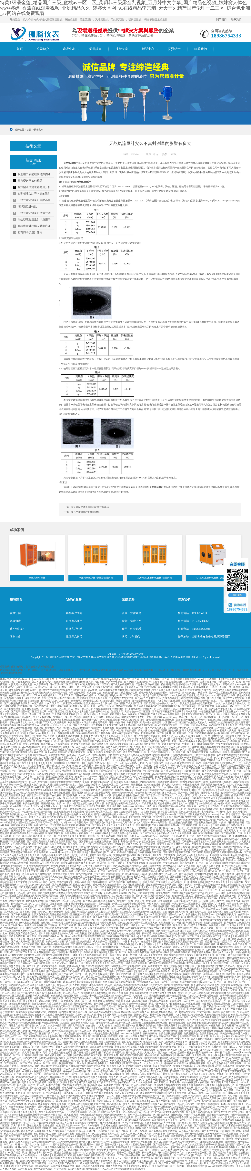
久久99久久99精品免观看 (140, 777)
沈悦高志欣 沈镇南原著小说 (84, 890)
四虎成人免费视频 (81, 744)
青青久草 (11, 763)
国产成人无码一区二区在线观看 (28, 942)
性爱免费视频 (85, 906)
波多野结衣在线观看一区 (70, 779)
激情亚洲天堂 (71, 996)
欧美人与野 (24, 982)
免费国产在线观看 (160, 953)
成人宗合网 (182, 912)
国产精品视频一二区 (232, 834)
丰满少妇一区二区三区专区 (186, 904)
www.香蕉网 (213, 985)
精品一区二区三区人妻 (146, 923)
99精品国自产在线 (92, 858)
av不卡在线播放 (14, 972)
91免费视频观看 (42, 953)
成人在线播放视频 (123, 945)
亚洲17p (144, 763)
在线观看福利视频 (166, 977)
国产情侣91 (110, 972)
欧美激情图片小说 (77, 723)
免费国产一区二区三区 (143, 861)
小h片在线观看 (140, 1001)
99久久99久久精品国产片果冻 (29, 958)
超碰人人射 (46, 785)
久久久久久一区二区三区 (179, 1120)
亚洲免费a (173, 777)
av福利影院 (42, 809)
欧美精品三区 (41, 825)
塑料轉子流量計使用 (27, 232)
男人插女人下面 (151, 750)
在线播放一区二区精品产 (19, 963)
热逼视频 (201, 972)
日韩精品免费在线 (103, 752)
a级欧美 (48, 1158)
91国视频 (162, 1050)
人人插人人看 (120, 1120)
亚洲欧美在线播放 (146, 1026)
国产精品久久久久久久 (64, 988)
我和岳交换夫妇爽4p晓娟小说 (78, 728)
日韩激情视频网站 (205, 744)
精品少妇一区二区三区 (120, 695)
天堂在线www (33, 733)
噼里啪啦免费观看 (51, 747)
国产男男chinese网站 (75, 920)
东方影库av (244, 679)
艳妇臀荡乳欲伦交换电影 (140, 1088)
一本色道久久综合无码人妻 (158, 858)
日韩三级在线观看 (59, 706)
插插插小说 (218, 736)
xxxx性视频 (195, 1139)
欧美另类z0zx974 (206, 695)
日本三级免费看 (78, 698)
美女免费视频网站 (230, 985)
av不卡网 (116, 787)
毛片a (125, 1123)
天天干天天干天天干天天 (126, 742)
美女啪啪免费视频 (204, 874)
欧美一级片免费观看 (151, 723)
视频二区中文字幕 (221, 939)
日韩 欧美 (100, 766)
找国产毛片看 (80, 725)
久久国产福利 (102, 831)
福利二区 (128, 1158)
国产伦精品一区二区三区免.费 (61, 925)
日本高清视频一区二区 (101, 985)
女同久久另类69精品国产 (53, 769)
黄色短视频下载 (92, 869)
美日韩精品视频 (142, 798)
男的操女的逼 (221, 1112)
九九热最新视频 (93, 955)
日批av (241, 1112)
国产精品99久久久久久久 (222, 725)
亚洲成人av (35, 1109)
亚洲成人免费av (199, 725)
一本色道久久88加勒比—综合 (138, 950)
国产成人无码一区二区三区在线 (30, 931)
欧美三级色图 (240, 945)
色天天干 (183, 1047)
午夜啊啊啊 (144, 774)
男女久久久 (100, 931)
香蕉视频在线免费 (139, 993)
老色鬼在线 (93, 920)
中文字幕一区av (232, 1091)
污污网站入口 (209, 790)
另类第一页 (188, 744)
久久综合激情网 (160, 1166)
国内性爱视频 (189, 817)
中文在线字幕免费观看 (228, 744)
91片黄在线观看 (52, 1004)
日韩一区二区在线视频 (153, 752)
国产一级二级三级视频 (116, 839)
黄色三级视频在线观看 (21, 728)
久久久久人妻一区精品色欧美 (229, 758)
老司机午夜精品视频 (165, 1088)
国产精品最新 (129, 855)
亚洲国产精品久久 (133, 1064)
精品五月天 (226, 942)
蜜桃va (134, 1020)
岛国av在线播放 (182, 1055)
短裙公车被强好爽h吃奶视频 (225, 958)
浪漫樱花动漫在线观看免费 (216, 1004)
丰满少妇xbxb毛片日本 (186, 901)
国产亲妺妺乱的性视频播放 (113, 690)
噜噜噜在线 (170, 955)
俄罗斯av (245, 744)
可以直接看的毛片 (36, 766)
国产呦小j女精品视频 (36, 850)
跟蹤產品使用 (74, 621)
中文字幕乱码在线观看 (169, 701)
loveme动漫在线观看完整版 (176, 839)
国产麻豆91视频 (12, 709)
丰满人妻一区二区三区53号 (65, 993)
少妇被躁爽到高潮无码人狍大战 (45, 877)
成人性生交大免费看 (234, 698)
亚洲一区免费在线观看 (75, 809)
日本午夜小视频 (208, 682)
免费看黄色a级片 (50, 861)
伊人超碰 (235, 963)
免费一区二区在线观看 (61, 679)
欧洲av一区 (158, 798)
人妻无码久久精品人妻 (21, 685)
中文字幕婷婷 (241, 1128)
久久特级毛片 (214, 1061)
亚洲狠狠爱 (242, 844)
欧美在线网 (120, 774)
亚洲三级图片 (99, 755)
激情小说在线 (44, 947)
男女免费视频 (126, 698)
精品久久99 (126, 890)
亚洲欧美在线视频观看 (220, 739)
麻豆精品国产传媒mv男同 (183, 758)
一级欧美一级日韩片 (198, 958)
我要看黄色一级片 (80, 706)
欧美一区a (28, 731)
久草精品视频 (210, 844)
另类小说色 (6, 752)
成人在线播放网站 (182, 709)
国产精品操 (105, 1053)
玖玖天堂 (27, 836)
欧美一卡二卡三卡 (26, 1123)
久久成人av (120, 750)
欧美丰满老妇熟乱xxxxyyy (38, 1142)
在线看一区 (41, 1017)
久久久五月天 (52, 704)
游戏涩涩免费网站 (192, 974)
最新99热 (212, 898)
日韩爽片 (205, 685)
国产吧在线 (226, 988)
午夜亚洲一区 (200, 709)
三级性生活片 (191, 682)
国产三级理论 (151, 704)
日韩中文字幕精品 (210, 793)
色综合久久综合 (54, 787)
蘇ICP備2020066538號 (131, 654)
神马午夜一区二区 (199, 861)
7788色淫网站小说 (192, 787)
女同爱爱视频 (118, 877)
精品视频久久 (117, 1074)
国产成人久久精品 (86, 863)
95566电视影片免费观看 (64, 961)
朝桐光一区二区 (12, 1055)
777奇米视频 (200, 739)
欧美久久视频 (46, 1112)
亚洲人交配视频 (63, 771)
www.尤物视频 (177, 695)
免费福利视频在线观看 (33, 920)
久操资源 (158, 682)
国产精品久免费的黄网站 (131, 720)
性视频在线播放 (222, 720)
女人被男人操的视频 (49, 758)
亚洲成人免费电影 (82, 885)
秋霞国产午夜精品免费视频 (14, 863)
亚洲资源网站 (42, 731)
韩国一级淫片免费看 (35, 972)
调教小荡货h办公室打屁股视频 (154, 731)
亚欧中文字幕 (205, 758)
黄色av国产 (31, 1107)
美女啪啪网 (159, 806)
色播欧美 (19, 698)
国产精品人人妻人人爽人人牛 (141, 1053)
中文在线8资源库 (148, 812)
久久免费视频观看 (236, 893)
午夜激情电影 (116, 709)
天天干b (31, 966)
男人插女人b (31, 798)
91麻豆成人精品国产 (234, 1036)
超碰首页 (231, 974)
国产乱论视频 (101, 814)
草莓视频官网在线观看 (172, 712)
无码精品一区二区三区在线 (161, 961)
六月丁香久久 (159, 739)
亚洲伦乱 (191, 695)
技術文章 (121, 49)
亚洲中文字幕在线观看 (103, 1020)
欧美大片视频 (50, 690)
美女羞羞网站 (74, 866)
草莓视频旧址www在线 (235, 685)
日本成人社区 (166, 736)
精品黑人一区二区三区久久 (68, 1118)
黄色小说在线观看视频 (54, 682)
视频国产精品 (134, 750)
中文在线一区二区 (109, 785)
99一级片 (204, 901)
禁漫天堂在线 (209, 1118)
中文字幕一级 (93, 939)
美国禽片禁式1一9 (105, 760)
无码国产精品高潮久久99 (198, 1134)
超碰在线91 (44, 793)
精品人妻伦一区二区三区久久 (73, 855)
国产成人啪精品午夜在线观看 (51, 828)
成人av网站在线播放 (125, 717)
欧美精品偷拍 (123, 728)
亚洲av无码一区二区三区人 (59, 709)
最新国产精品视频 (29, 1161)
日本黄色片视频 (9, 747)
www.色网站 (42, 725)
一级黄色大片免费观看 (159, 904)
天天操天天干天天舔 (61, 725)
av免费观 (8, 698)
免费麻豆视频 (28, 947)
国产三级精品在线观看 (58, 958)
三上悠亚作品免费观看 (64, 714)
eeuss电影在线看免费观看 (26, 1115)
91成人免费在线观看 (30, 747)
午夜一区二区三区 (119, 1009)
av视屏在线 (117, 782)
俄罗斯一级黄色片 (131, 925)
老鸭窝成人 (169, 866)
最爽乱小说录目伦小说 (84, 1099)
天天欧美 (183, 798)
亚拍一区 (9, 750)
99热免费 (158, 817)
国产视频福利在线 (204, 733)
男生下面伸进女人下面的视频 (52, 980)
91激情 (195, 747)
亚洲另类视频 (95, 725)
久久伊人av (44, 1058)
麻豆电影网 (100, 953)
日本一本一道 (140, 1061)
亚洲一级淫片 (112, 1145)
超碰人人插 (19, 1007)
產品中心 (69, 49)
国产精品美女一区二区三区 (194, 863)
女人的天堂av (224, 950)
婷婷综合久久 (74, 1039)
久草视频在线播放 (189, 982)
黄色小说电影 (46, 888)
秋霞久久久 (174, 869)
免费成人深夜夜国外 (77, 966)
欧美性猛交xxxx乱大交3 (182, 1001)
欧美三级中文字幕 (163, 769)
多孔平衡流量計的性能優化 (85, 511)
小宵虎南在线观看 (209, 988)
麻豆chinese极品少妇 (105, 906)
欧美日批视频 (20, 752)
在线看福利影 (186, 1026)
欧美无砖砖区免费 (20, 858)
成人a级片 (237, 720)
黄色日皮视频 (114, 844)
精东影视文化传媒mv (49, 1104)
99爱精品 (37, 1042)
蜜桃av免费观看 (187, 1012)
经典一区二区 (143, 1112)
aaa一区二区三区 (143, 947)
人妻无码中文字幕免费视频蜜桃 (104, 809)
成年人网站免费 (26, 725)
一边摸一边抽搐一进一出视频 (225, 687)
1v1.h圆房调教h (133, 709)
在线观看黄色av (118, 714)
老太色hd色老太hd (105, 801)
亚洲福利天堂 (88, 1150)
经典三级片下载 (83, 1001)
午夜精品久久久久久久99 (71, 836)
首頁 (20, 49)
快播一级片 (128, 766)
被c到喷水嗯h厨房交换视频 (27, 1015)
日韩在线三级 (104, 779)
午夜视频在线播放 (173, 682)
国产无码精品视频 (28, 888)
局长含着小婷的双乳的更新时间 (83, 750)
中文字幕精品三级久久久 (199, 963)
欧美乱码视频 (94, 958)
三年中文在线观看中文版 (96, 866)
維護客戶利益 (74, 629)
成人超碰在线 (94, 693)
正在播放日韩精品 (103, 717)
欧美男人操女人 (186, 955)
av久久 (82, 796)
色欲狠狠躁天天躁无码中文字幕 (184, 774)
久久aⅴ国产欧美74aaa (12, 925)
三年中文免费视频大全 (46, 695)
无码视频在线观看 (191, 842)
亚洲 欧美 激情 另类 (76, 853)
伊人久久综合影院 (238, 1077)
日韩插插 (68, 1004)
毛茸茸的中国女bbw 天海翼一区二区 (93, 812)
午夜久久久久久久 (98, 698)
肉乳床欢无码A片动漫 (228, 917)
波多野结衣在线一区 (33, 709)
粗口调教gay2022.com (125, 1012)
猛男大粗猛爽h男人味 (199, 814)
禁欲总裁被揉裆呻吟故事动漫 (227, 993)
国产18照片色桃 (100, 744)
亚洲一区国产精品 (240, 766)
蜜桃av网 (132, 774)
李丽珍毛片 (142, 690)
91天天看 (18, 850)
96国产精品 (61, 693)
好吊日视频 (98, 682)
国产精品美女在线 (226, 695)
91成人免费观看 (114, 1166)
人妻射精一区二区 (172, 723)
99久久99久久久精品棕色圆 (90, 747)
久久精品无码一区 (116, 1066)
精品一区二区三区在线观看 (18, 1134)
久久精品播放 (175, 1017)
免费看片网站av (67, 969)
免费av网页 (118, 733)
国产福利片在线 (204, 720)
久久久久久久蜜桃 (223, 704)
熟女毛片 (216, 685)
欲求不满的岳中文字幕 (23, 774)
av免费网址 (237, 804)
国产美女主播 (68, 942)
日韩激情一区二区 (105, 1023)
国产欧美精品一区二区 (41, 1118)
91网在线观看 (102, 834)
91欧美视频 (237, 882)
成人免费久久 (13, 1053)
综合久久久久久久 (185, 1145)
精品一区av (199, 928)
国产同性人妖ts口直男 (144, 974)
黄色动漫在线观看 (61, 793)
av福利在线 (188, 701)
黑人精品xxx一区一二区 (80, 844)
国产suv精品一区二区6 (198, 939)
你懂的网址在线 (227, 844)
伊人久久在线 (175, 1050)
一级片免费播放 (29, 1023)
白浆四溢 (107, 1088)
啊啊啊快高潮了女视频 (18, 961)
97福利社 (108, 774)
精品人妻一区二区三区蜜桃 (123, 1077)
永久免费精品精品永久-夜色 (171, 945)
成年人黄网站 (69, 1088)
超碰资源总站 (143, 725)
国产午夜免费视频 (23, 760)
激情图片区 (133, 882)
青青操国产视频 (41, 742)
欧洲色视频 (44, 893)
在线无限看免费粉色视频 (115, 939)
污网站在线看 (16, 723)
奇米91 (216, 1012)
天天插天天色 (57, 898)
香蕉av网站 (50, 752)
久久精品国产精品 (126, 760)
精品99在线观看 (73, 742)
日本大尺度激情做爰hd (194, 731)
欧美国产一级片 (125, 901)
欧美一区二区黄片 (183, 858)
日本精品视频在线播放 (144, 701)
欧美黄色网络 (39, 915)
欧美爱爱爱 (55, 809)
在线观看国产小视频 (207, 750)
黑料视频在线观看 (221, 847)
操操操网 (130, 850)
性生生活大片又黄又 (238, 842)
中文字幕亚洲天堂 (107, 1015)
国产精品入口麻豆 (123, 779)
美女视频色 (37, 1004)
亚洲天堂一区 (107, 909)
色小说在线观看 (189, 1150)
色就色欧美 (184, 698)
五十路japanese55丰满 (27, 890)
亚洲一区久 (199, 1158)
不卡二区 (134, 1017)
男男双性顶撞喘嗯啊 (126, 969)
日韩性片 (5, 844)
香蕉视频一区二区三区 (162, 679)
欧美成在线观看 (78, 1123)
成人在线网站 (71, 1115)
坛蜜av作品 (175, 693)
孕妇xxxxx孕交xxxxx (199, 1093)
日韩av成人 (240, 704)
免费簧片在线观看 (189, 1077)
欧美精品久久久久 (123, 798)
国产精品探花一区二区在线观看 (115, 904)
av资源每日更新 (43, 1131)
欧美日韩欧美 (58, 1058)
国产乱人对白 (32, 1145)
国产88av (205, 1077)
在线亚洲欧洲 (161, 1082)
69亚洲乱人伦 (91, 701)
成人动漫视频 (159, 774)
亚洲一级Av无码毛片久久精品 (93, 714)
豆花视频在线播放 (72, 1036)
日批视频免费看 (236, 823)
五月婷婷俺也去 (13, 1050)
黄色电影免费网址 (35, 901)
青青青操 (213, 1020)
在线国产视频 (221, 963)
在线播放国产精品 (146, 871)
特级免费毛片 (217, 861)
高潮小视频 (229, 1066)
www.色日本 (218, 814)
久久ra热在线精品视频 (132, 990)
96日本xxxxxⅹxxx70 (137, 874)
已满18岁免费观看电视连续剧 (72, 774)
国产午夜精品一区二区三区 (140, 877)
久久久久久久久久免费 (50, 847)
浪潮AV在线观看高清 (110, 980)
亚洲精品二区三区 (147, 828)
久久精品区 (136, 1009)
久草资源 (201, 934)
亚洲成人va (134, 804)
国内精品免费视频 (109, 990)
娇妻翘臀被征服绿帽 (22, 853)
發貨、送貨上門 (131, 621)
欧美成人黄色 (163, 896)
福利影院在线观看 (13, 801)
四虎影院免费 (70, 796)
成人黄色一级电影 (152, 1031)
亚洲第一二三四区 (180, 725)
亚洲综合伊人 (123, 1147)
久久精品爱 (42, 1077)
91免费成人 (193, 1107)
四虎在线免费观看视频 (126, 812)
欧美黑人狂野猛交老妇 (12, 955)
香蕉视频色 (83, 969)
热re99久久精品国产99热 (102, 974)
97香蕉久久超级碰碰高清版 (223, 723)
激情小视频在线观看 (84, 801)
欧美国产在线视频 (39, 844)
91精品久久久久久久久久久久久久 (167, 690)
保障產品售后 (74, 637)
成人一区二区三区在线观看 (41, 1080)
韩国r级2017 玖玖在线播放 (100, 1093)
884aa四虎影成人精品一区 (13, 823)
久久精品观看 (143, 850)
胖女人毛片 (205, 825)
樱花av (51, 990)
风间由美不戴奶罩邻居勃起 (117, 769)
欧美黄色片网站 (217, 925)
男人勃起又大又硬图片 (196, 925)
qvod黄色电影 (30, 906)
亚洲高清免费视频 (69, 896)
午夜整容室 (177, 1137)
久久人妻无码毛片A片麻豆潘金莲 (165, 1109)
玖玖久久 (17, 731)
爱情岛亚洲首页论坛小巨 (92, 847)
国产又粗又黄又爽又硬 (127, 1093)
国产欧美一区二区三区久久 (160, 796)
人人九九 (101, 1026)
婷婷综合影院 (185, 928)
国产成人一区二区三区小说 (236, 771)
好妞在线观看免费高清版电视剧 (216, 747)
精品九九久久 (114, 1104)
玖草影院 (238, 988)
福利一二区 (113, 1134)
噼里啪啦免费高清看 (92, 972)
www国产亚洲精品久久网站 (164, 1020)
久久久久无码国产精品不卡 (146, 758)
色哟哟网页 (77, 701)
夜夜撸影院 (158, 1120)
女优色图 (68, 1055)
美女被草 (147, 817)
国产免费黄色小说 (99, 823)
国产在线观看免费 (204, 728)
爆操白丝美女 (195, 1007)
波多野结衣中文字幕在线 (92, 1066)
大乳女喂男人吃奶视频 (63, 1156)
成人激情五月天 (115, 712)
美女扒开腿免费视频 (184, 934)
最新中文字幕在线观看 (162, 1096)
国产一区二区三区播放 (69, 820)
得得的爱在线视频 (167, 812)
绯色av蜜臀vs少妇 (84, 831)
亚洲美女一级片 (83, 679)
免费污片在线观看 (236, 769)
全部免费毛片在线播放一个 (79, 834)
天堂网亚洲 (78, 793)
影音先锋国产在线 (231, 1026)
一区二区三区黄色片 (28, 785)
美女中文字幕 (91, 990)
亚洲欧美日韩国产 (159, 695)
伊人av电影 (89, 1039)
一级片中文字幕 (83, 687)
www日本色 (159, 1134)
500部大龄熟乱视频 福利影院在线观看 (125, 796)
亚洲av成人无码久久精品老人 (125, 866)
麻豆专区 (79, 685)
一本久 (150, 820)
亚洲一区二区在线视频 (207, 896)
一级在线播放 (66, 1001)
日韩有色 (225, 752)
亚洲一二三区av (215, 890)
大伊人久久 (112, 747)
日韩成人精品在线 (103, 687)
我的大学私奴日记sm (18, 806)
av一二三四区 (117, 763)
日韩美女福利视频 (143, 769)
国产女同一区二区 (226, 955)
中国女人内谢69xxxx (64, 823)
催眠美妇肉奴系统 (125, 790)
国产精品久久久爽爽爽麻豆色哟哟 (231, 690)
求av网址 (226, 817)
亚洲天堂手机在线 (70, 1107)
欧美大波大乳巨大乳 (121, 1061)
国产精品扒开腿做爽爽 (143, 869)
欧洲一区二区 (75, 1145)
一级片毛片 (81, 1064)
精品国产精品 (132, 733)
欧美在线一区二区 (162, 934)
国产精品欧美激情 (36, 842)
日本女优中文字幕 (106, 898)
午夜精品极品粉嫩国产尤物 (159, 988)
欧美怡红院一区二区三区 (78, 1031)
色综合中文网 (49, 698)
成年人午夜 (6, 679)
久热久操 (21, 1093)
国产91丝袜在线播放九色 (24, 758)
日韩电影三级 (92, 836)
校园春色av (7, 1088)
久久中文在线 (20, 882)
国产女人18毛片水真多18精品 (221, 714)
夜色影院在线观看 (71, 720)
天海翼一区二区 (12, 836)
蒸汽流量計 (146, 191)
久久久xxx (6, 980)
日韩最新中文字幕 (198, 1028)
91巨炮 (21, 733)
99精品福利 (12, 1096)
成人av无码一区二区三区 (33, 814)
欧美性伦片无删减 (82, 917)
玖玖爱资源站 (7, 869)
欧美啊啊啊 (60, 763)
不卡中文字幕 (217, 1150)
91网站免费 (59, 1128)
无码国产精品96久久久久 (171, 915)
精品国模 (165, 685)
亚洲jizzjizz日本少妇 (47, 969)
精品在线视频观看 (108, 1042)
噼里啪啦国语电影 (222, 1101)
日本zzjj (206, 977)
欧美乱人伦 (92, 1109)
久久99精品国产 (142, 682)
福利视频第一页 (33, 690)
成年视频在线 (85, 717)
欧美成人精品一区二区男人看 (169, 1142)
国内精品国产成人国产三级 (128, 704)
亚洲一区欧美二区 (176, 752)
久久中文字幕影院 (40, 790)
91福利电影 (95, 774)
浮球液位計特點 (25, 206)
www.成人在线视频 (160, 1101)
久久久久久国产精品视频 (187, 769)
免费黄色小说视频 (106, 1150)
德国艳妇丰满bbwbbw (215, 742)
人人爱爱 (70, 898)
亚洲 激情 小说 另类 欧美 (86, 950)
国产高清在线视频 (9, 814)
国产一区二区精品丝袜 (231, 1058)
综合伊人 (43, 912)
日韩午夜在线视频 (84, 695)
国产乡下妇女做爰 (145, 896)
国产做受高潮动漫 (193, 923)
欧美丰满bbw (149, 747)
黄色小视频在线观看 (168, 804)
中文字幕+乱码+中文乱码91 (39, 1061)
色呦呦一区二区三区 (217, 928)
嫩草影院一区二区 (194, 850)
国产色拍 (52, 972)
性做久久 (121, 836)
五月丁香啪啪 (50, 1099)
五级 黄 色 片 (73, 712)
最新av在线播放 (193, 844)
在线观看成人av (130, 787)
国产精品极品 (243, 1085)
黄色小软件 (214, 1055)
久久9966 (93, 777)
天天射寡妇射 (201, 858)
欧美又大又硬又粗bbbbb (32, 739)
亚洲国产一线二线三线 (65, 717)
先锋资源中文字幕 (171, 744)
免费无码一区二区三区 (97, 685)
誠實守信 (15, 613)
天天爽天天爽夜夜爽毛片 (214, 785)
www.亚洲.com (170, 717)
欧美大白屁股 (169, 928)
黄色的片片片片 (157, 801)
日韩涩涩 (147, 934)
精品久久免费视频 (133, 1058)
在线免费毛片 (122, 1047)
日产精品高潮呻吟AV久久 (215, 774)
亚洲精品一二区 (185, 733)
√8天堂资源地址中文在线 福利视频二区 (27, 755)
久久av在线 (26, 1156)
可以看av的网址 (125, 972)
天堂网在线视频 (189, 825)
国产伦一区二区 (36, 1085)
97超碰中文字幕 (124, 706)
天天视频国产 (220, 1161)
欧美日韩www (198, 985)
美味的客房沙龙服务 (22, 825)
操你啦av (5, 774)
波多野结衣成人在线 (42, 917)
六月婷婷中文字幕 (207, 1099)
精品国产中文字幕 (50, 1066)
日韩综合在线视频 (107, 923)
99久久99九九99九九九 (79, 682)
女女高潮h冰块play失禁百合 (136, 739)
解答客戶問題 (74, 613)
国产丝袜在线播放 (152, 912)
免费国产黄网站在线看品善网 (126, 831)
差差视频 (39, 728)
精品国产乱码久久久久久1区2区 (178, 750)
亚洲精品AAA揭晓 (131, 912)
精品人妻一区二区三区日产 (156, 920)
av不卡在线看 (222, 733)
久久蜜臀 (224, 809)
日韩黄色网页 (147, 882)
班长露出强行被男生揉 (95, 1036)
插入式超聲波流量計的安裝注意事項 (90, 507)
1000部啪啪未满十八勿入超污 (206, 828)
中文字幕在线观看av (48, 936)
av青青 (131, 690)
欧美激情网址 (110, 693)
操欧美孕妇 (192, 760)
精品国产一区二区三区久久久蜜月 (29, 1028)
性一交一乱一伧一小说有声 (100, 1147)
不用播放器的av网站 (29, 1066)
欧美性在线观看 (31, 804)
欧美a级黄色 (236, 809)
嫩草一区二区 (169, 793)
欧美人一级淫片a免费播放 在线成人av (196, 961)
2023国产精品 (238, 733)
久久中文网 (32, 871)
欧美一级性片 (130, 955)
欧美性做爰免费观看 (63, 839)
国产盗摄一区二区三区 (45, 836)
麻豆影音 (215, 1082)
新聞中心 (148, 49)
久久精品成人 (185, 687)
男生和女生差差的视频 (194, 898)
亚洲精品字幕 (95, 769)
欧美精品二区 (169, 980)
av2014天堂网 (105, 945)
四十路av (65, 936)
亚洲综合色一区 (226, 682)
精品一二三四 (223, 1001)
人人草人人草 (186, 1131)
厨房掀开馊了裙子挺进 (93, 736)
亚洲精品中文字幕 (205, 1001)
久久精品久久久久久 (99, 1017)
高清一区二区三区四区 (167, 982)
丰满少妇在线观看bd (83, 766)
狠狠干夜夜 (161, 777)
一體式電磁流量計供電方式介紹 (33, 213)
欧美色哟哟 (226, 1034)
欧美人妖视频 (87, 912)
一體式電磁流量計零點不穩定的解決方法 (33, 200)
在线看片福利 (153, 928)
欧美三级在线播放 (9, 693)
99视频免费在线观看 (220, 782)
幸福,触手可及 (238, 801)
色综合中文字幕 (58, 844)
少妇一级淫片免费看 (101, 758)
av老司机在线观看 (100, 1050)
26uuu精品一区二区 (150, 787)
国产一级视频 (112, 966)
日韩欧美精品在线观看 (212, 1142)
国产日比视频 (209, 888)
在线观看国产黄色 (68, 842)
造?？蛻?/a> (17, 629)
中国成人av (90, 779)
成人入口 (36, 682)
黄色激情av (88, 820)
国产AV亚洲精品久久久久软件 (40, 820)
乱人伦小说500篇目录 (123, 896)
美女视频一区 (215, 912)
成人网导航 (28, 1053)
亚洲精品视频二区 (25, 1077)
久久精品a (111, 736)
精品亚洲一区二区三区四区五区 (194, 993)
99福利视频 (146, 755)
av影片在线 (63, 698)
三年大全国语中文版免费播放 (150, 879)
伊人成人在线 (99, 1134)
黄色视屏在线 (215, 931)
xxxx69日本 (238, 972)
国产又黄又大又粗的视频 (53, 723)
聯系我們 (236, 19)
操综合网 (208, 777)
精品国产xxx (133, 847)
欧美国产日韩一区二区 (18, 1137)
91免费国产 (243, 923)
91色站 (118, 752)
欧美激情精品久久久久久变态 (24, 988)
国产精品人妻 (27, 693)
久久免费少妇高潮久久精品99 (120, 725)
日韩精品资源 (170, 853)
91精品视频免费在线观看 (212, 712)
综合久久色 (90, 1118)
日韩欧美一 (119, 687)
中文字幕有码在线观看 (214, 769)
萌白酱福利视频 (117, 882)
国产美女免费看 (39, 858)
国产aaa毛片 (141, 698)
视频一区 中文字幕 (200, 1128)
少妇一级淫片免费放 (209, 817)
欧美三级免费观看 (139, 1101)
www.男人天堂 (182, 736)
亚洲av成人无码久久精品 (116, 858)
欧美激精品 (57, 996)
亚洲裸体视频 (184, 1053)
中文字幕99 (60, 1169)
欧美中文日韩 (75, 1015)
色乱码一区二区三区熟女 (225, 1134)
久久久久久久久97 (46, 985)
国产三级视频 (64, 939)
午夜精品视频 (181, 861)
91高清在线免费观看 (19, 1004)
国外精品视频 (133, 1156)
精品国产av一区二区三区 (40, 771)
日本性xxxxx (30, 687)
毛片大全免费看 (114, 682)
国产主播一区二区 (53, 1050)
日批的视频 (88, 760)
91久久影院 (130, 1166)
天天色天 (41, 693)
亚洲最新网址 (198, 698)
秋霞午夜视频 (123, 701)
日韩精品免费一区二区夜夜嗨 (167, 850)
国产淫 (179, 969)
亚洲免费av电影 (33, 955)
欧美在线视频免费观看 (72, 861)
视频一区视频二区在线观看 (75, 1104)
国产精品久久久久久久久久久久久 (232, 728)
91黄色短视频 (191, 1050)
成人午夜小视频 (222, 804)
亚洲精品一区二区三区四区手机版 (174, 931)
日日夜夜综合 (32, 701)
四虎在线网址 (231, 912)
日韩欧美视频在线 (29, 769)
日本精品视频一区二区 (153, 733)
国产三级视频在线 (154, 1099)
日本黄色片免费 (28, 912)
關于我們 (221, 19)
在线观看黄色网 (163, 782)
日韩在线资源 (237, 820)
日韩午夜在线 (95, 853)
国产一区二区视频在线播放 (223, 693)
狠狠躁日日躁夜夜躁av (57, 760)
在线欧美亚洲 (187, 763)
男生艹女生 (171, 798)
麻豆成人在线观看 (170, 771)
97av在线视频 (215, 796)
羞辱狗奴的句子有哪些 (179, 879)
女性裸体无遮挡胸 (33, 1050)
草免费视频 (131, 731)
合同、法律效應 (131, 613)
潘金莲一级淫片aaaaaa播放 (237, 787)
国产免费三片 (11, 739)
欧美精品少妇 (65, 752)
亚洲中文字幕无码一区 (40, 823)
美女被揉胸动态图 (167, 687)
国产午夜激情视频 (105, 728)
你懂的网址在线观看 (86, 733)
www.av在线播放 (108, 720)
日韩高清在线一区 (122, 996)
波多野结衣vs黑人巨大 (21, 695)
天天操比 (11, 782)
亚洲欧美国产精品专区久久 (97, 742)
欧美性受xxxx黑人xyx (167, 890)
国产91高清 (188, 706)
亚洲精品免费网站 (55, 777)
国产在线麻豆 (103, 787)
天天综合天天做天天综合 (45, 896)
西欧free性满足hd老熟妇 (132, 928)
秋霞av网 (203, 693)
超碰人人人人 (49, 733)
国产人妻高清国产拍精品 (209, 831)
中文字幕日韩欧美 (226, 1045)
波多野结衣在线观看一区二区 (222, 934)
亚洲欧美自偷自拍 (191, 790)
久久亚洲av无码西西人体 (216, 801)
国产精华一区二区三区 (35, 1091)
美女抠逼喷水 (68, 863)
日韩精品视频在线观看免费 (160, 720)
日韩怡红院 (67, 758)
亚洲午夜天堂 (185, 885)
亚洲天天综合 (125, 736)
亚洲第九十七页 (233, 736)
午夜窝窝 (113, 698)
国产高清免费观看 (119, 744)
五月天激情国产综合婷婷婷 (48, 1045)
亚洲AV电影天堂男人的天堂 (75, 1020)
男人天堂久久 (30, 1001)
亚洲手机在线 (86, 842)
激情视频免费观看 (214, 1031)
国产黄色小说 (221, 820)
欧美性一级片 (53, 942)
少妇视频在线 (7, 682)
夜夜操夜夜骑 (150, 1034)
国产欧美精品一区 (158, 763)
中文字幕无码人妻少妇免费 (189, 1015)
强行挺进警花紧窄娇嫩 (132, 1055)
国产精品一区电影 (83, 1004)
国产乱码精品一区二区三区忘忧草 (29, 712)
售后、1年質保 (131, 637)
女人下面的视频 (127, 871)
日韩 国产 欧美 (223, 1053)
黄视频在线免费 (66, 733)
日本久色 (8, 1166)
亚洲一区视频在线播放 (192, 1009)
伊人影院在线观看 (20, 917)
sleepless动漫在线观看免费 (48, 909)
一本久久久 (44, 839)
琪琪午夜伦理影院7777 (206, 812)
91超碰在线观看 (54, 920)
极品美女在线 (150, 1042)
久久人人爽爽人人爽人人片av (191, 796)
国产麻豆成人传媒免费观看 (30, 869)
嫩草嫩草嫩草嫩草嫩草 (47, 1020)
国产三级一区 (186, 812)
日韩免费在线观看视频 (106, 1004)
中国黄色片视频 (30, 1072)
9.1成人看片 (86, 814)
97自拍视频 (101, 695)
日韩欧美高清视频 (219, 855)
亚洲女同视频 (84, 942)
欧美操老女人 (65, 690)
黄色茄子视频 (214, 698)
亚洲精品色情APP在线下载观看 (47, 834)
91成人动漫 (57, 742)
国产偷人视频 (162, 1158)
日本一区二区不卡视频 (100, 888)
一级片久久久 (52, 1096)
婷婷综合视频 (147, 782)
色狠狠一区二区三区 (233, 717)
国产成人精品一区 (22, 679)
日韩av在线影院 (160, 725)
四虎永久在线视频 (119, 993)
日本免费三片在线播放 (73, 806)
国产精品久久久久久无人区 (192, 980)
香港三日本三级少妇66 (97, 1074)
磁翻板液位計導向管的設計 (32, 193)
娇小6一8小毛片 (77, 1126)
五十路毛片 (107, 750)
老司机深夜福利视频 (238, 904)
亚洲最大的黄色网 (24, 1166)
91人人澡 (102, 1158)
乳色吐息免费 (212, 1015)
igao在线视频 (205, 804)
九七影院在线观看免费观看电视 (113, 861)
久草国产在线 (74, 817)
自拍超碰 (91, 1026)
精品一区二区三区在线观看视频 (91, 709)
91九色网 (75, 985)
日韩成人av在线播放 (236, 861)
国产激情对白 (105, 1120)
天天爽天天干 (224, 790)
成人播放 (92, 690)
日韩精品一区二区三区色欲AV (40, 801)
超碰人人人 (179, 947)
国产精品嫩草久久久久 (132, 1080)
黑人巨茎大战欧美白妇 (146, 706)
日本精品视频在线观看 (113, 988)
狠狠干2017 (81, 777)
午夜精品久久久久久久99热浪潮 (175, 834)
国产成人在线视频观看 (122, 685)
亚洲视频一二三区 (105, 1096)
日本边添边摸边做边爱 (68, 736)
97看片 (139, 766)
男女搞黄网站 (45, 798)
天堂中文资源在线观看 (148, 685)
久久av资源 (136, 858)
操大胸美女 (178, 779)
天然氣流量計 (71, 163)
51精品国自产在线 (128, 693)
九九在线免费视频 (136, 863)
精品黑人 (204, 1080)
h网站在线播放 (17, 901)
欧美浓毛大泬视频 (137, 714)
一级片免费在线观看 (182, 755)
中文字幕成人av (145, 982)
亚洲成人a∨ (12, 923)
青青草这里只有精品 (194, 714)
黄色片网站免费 (84, 874)
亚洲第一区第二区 (228, 898)
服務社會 (15, 637)
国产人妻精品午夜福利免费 (65, 893)
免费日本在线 (238, 1107)
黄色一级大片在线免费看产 (153, 693)
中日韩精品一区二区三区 (226, 779)
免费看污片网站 (53, 728)
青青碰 (155, 712)
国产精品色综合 (179, 1074)
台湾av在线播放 (152, 785)
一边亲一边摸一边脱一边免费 (37, 812)
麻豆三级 (128, 809)
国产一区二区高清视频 (12, 1104)
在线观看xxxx (208, 915)
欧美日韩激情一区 (106, 1107)
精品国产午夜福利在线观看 (205, 990)
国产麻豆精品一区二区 (30, 1034)
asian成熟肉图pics (149, 836)
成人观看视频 (36, 752)
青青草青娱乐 (80, 771)
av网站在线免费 (161, 755)
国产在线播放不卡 (91, 1007)
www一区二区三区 (25, 809)
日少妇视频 (241, 1028)
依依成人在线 (151, 766)
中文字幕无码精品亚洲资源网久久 (31, 879)
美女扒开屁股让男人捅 (149, 717)
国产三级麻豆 (208, 1107)
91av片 (58, 798)
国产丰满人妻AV (143, 888)
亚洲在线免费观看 (150, 742)
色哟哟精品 (197, 942)
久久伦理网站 (240, 812)
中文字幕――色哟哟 (34, 777)
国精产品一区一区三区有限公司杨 (56, 687)
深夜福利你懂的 (64, 990)
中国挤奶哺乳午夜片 (170, 706)
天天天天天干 (66, 695)
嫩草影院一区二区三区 (219, 972)
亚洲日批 (140, 901)
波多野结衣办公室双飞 (142, 814)
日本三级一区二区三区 (62, 685)
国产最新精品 (95, 934)
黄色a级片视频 (107, 1109)
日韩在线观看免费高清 (178, 990)
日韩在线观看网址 (152, 866)
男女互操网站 (80, 1077)
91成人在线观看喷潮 (222, 1128)
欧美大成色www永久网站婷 (98, 704)
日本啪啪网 (108, 790)
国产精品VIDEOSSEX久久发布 (99, 901)
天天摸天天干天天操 (92, 893)
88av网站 (168, 1118)
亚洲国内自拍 (227, 1131)
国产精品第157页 (48, 906)
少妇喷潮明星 (107, 701)
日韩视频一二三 (19, 904)
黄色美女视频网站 (109, 1080)
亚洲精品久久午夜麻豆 (214, 904)
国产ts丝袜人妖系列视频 (235, 866)
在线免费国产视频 (151, 1156)
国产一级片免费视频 (189, 793)
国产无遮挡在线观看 (201, 1039)
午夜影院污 (133, 723)
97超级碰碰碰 (125, 1015)
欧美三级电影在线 (197, 1091)
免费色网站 (109, 982)
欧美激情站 (104, 896)
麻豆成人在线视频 (111, 828)
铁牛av (133, 893)
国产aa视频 (116, 963)
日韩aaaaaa (115, 823)
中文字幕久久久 (26, 885)
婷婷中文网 (67, 934)
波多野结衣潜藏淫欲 (169, 790)
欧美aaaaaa (128, 806)
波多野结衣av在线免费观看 (163, 698)
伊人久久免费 (43, 885)
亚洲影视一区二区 (50, 977)
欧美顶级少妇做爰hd (116, 804)
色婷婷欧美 (73, 763)
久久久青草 (119, 1031)
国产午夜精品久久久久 (218, 882)
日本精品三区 (25, 720)
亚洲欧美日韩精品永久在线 (72, 1017)
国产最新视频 (164, 925)
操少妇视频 (144, 855)
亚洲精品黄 (159, 831)
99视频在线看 (25, 706)
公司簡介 (43, 49)
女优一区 (5, 731)
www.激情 (28, 990)
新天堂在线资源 (57, 858)
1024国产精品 (13, 1153)
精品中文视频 (152, 1055)
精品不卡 (32, 847)
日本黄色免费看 (226, 1017)
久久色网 (77, 739)
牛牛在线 (68, 1072)
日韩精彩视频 (178, 766)
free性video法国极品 (112, 1137)
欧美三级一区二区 (116, 847)
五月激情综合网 (43, 874)
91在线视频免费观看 (235, 1031)
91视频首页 (230, 1142)
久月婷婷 (128, 682)
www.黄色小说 (40, 679)
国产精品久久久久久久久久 (95, 963)
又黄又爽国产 (163, 893)
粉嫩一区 (194, 1161)
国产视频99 (230, 923)
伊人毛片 (188, 728)
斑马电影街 (142, 825)
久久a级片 (75, 760)
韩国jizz (19, 1145)
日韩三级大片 (217, 901)
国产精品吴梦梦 (55, 999)
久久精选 (204, 1150)
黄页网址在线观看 (213, 923)
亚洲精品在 (229, 763)
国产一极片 (202, 782)
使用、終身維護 (131, 629)
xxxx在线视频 (17, 839)
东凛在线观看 (131, 782)
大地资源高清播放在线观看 (89, 839)
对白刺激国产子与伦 (60, 1077)
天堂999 (78, 990)
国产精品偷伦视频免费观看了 (21, 950)
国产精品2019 (179, 1147)
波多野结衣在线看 (77, 769)
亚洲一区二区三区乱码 (103, 706)
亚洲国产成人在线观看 (37, 996)
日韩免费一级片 (90, 720)
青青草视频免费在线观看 (205, 953)
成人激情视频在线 (165, 820)
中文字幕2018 (204, 1012)
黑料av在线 (215, 1066)
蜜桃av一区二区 (42, 1064)
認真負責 (15, 621)
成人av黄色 (69, 798)
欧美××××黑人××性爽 (112, 731)
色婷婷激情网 (56, 912)
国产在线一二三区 (90, 731)
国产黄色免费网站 (124, 879)
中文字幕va (158, 1112)
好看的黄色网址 (53, 1055)
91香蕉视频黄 (165, 901)
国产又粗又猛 (11, 912)
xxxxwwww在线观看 (131, 1034)
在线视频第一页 (237, 879)
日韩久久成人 (189, 693)
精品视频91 (74, 1150)
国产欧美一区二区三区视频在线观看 (48, 1120)
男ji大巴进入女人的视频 (146, 809)
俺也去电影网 (24, 742)
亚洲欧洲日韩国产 (191, 771)
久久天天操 (81, 928)
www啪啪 (196, 1096)
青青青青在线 (209, 766)
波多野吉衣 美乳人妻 (101, 855)
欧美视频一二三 (9, 769)
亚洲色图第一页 (212, 679)
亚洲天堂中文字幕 (117, 755)
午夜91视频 (226, 850)
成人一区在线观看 (191, 1004)
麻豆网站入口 (231, 831)
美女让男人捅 (182, 1039)
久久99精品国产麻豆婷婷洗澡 (181, 1099)
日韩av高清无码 (88, 896)
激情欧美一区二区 (36, 796)
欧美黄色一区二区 (27, 782)
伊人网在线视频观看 (134, 885)
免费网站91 (40, 999)
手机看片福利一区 (119, 814)
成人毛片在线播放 (211, 771)
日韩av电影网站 (117, 723)
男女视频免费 (16, 690)
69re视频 (121, 906)
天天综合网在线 (172, 817)
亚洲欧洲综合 (224, 945)
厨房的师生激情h (205, 906)
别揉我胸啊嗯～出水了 (207, 701)
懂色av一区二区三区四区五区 (137, 1085)
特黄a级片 (151, 901)
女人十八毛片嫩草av (155, 728)
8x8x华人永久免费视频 (151, 955)
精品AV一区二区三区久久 (135, 679)
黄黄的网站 (138, 728)
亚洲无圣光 (149, 842)
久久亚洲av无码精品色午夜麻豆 (77, 1096)
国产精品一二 (114, 766)
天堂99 (50, 693)
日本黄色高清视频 (98, 723)
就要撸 (70, 777)
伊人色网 (20, 750)
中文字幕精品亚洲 (231, 869)
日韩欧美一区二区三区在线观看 (226, 1080)
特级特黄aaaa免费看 (111, 950)
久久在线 (67, 909)
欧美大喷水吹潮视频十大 (47, 720)
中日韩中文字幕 (148, 687)
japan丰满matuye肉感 (123, 793)
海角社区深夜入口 (227, 915)
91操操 (222, 823)
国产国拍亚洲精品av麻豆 (84, 945)
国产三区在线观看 (169, 1061)
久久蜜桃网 (120, 777)
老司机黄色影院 (77, 693)
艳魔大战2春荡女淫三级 (184, 920)
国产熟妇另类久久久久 (221, 709)
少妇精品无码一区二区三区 (65, 1007)
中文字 (232, 1112)
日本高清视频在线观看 (149, 853)
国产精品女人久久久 (40, 1031)
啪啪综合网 (139, 904)
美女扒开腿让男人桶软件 (170, 844)
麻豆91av (166, 958)
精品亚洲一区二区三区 (169, 842)
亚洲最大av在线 (196, 1147)
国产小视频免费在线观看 (17, 704)
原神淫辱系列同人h (150, 980)
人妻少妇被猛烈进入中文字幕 (103, 928)
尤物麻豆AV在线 (10, 1161)
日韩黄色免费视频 (226, 755)
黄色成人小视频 (192, 1109)
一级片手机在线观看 (205, 755)
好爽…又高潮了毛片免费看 (90, 1166)
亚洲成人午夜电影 (96, 806)
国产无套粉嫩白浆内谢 (180, 739)
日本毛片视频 (41, 853)
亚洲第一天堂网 (229, 990)
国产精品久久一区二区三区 (64, 731)
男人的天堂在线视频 (146, 790)
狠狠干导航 (64, 1099)
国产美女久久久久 (205, 955)
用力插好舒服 (227, 701)
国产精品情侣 (60, 1145)
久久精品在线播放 (171, 787)
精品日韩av (142, 760)
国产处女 (163, 1053)
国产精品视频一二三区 (172, 809)
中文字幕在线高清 (86, 898)
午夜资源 (40, 787)
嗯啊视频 (53, 1012)
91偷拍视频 (125, 1042)
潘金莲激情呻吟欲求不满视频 (74, 782)
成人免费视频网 (131, 752)
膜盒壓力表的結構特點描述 (32, 174)
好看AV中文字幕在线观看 (206, 834)
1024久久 (50, 739)
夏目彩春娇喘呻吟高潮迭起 (65, 790)
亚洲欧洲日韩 (159, 1091)
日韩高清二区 (106, 777)
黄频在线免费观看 (88, 785)
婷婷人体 (165, 766)
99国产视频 (38, 704)
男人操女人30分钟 (172, 785)
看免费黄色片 (27, 1039)
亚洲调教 (97, 982)
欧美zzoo (90, 861)
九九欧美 (65, 1023)
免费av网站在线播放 (37, 831)
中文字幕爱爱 (229, 679)
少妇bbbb (20, 817)
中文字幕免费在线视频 (169, 974)
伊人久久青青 (82, 758)
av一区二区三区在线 (204, 885)
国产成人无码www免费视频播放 (165, 714)
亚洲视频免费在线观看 (183, 906)
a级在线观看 (123, 1020)
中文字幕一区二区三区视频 (180, 831)
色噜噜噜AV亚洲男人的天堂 (222, 731)
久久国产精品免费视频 (65, 1142)
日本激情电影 (201, 687)
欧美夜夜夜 (206, 704)
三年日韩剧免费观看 (159, 906)
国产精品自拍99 (63, 888)
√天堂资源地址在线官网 (199, 690)
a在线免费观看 (16, 736)
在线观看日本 (83, 1134)
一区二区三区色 (56, 712)
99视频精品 (240, 709)
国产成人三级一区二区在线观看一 (81, 877)
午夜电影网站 (23, 682)
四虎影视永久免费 (45, 736)
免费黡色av (31, 839)
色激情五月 (22, 898)
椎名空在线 (240, 999)
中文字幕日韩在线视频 (233, 1055)
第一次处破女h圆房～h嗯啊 (41, 779)
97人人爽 (66, 766)
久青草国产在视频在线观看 (233, 750)
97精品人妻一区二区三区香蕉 (95, 996)
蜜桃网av (107, 869)
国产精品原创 (88, 1107)
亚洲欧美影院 (50, 974)
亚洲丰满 (117, 842)
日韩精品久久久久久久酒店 (55, 701)
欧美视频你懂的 (113, 1045)
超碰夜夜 (193, 1080)
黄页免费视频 (120, 817)
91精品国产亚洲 (106, 1131)
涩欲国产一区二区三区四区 (157, 709)
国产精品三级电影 (67, 906)
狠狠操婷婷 (201, 1026)
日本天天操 (192, 712)
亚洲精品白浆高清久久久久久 (72, 1009)
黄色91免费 (212, 1147)
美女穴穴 (90, 793)
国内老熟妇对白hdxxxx (159, 1147)
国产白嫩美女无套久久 (195, 723)
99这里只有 (216, 858)
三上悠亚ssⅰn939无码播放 (149, 1118)
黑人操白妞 (89, 739)
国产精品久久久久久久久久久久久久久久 (113, 825)
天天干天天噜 (16, 820)
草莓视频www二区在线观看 (55, 744)
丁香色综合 (12, 714)
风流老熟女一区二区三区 (138, 712)
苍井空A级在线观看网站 (22, 1020)
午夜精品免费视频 (33, 866)
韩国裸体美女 (48, 804)
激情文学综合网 (76, 1026)
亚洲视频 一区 (77, 915)
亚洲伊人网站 (141, 1015)
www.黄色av (132, 763)
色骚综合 (214, 752)
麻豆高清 (225, 1015)
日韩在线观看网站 (46, 1039)
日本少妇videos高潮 (150, 1039)
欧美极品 (16, 874)
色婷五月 (166, 742)
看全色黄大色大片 (131, 920)
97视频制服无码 (57, 755)
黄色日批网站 (64, 739)
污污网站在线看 (19, 844)
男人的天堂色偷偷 (189, 704)
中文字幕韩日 (41, 685)
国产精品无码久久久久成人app (193, 855)
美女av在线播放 (31, 744)
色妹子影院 (213, 806)
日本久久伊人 (33, 817)
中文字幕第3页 (171, 863)
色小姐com (195, 1118)
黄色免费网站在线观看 (146, 736)
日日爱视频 (137, 785)
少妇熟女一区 (240, 1034)
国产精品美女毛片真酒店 (22, 828)
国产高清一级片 (216, 871)
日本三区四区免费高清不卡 (95, 763)
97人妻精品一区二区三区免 (187, 936)
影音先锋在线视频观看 (230, 1120)
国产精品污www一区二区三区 (170, 814)
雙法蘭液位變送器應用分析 (32, 187)
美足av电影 (136, 744)
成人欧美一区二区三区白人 (97, 817)
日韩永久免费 (16, 1026)
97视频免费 (214, 1026)
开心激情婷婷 (178, 685)
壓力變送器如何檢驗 (27, 180)
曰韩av (181, 1164)
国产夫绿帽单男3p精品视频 (141, 1050)
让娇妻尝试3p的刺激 (72, 704)
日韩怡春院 (104, 733)
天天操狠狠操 (44, 717)
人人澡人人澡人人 (153, 1064)
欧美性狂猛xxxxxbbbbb (186, 1069)
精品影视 (228, 796)
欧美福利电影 (193, 915)
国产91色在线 (228, 1012)
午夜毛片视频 (139, 820)
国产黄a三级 (54, 766)
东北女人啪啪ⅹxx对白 (116, 893)
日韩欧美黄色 (154, 863)
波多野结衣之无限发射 (92, 804)
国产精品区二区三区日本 (22, 985)
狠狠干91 (29, 736)
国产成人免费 (125, 923)
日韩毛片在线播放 (109, 890)
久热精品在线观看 (158, 1001)
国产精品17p (229, 1088)
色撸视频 (176, 731)
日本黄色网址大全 (227, 1042)
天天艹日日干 (18, 1126)
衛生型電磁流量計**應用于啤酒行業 (33, 219)
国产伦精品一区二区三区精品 (170, 939)
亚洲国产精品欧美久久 (73, 977)
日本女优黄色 (78, 958)
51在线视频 (234, 742)
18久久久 (22, 1085)
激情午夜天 (80, 690)
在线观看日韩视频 (150, 942)
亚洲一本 (171, 733)
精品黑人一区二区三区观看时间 (174, 747)
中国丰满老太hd (131, 942)
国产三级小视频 (66, 1134)
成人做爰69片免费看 (198, 752)
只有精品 (52, 842)
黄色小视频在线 (242, 977)
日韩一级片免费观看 (11, 906)
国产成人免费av (94, 915)
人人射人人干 (32, 723)
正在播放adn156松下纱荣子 (64, 904)
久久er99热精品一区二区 (199, 1153)
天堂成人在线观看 (155, 990)
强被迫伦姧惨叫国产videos (189, 679)
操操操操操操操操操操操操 (55, 945)
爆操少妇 (45, 871)
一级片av (77, 909)
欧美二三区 (63, 985)
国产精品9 (183, 871)
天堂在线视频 (102, 1028)
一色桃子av (133, 836)
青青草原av (132, 687)
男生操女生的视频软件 (93, 712)
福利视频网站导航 (9, 1009)
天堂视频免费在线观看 (206, 823)
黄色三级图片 (179, 958)
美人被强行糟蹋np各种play (107, 679)
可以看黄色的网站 (123, 888)
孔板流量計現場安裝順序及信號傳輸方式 (33, 226)
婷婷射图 (241, 955)
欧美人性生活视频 (34, 925)
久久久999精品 (100, 993)
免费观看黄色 (236, 928)
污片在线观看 (202, 1082)
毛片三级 (11, 1085)
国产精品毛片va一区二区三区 (145, 839)
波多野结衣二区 (164, 861)
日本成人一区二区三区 (79, 755)
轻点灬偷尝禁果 (116, 1026)
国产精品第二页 (91, 1091)
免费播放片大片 (51, 806)
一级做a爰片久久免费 (191, 777)
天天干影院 (58, 1031)
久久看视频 (28, 874)
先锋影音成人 (126, 1126)
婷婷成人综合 (141, 695)
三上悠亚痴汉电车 (177, 801)
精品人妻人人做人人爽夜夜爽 (21, 793)
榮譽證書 (95, 49)
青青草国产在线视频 (142, 1142)
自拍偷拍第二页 (152, 744)
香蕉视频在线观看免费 (166, 1085)
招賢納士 (174, 49)
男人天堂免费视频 (161, 779)
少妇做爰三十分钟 (212, 787)
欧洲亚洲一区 (153, 958)
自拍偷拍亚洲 (70, 847)
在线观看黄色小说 (91, 790)
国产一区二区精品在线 (199, 1101)
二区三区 (73, 1120)
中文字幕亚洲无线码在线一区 (109, 874)
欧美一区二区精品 (125, 1112)
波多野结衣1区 (33, 698)
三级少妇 (210, 1085)
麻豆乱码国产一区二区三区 (163, 874)
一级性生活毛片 (142, 779)
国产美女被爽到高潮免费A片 (164, 825)
